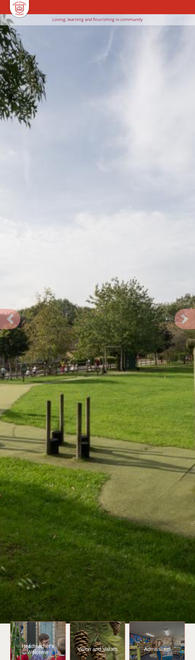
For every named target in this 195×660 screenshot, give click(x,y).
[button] (10, 319)
